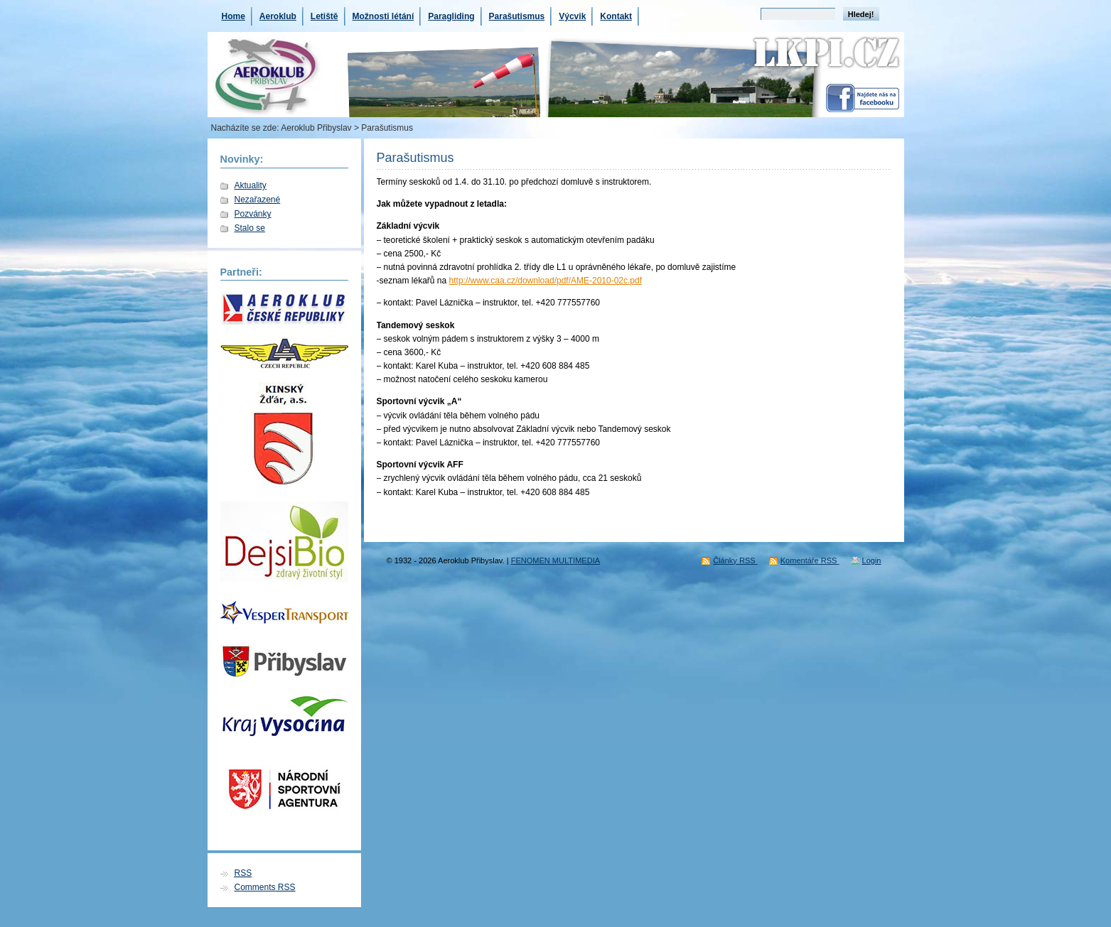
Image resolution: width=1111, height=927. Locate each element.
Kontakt (616, 16)
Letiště (324, 16)
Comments (265, 887)
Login (871, 560)
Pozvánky (253, 214)
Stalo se (250, 228)
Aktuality (251, 185)
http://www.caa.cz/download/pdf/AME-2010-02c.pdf (545, 281)
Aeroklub (277, 16)
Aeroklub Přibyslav (316, 128)
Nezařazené (258, 200)
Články (735, 560)
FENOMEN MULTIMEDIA (555, 560)
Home (233, 16)
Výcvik (572, 16)
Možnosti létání (383, 16)
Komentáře (809, 560)
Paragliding (451, 16)
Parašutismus (517, 16)
